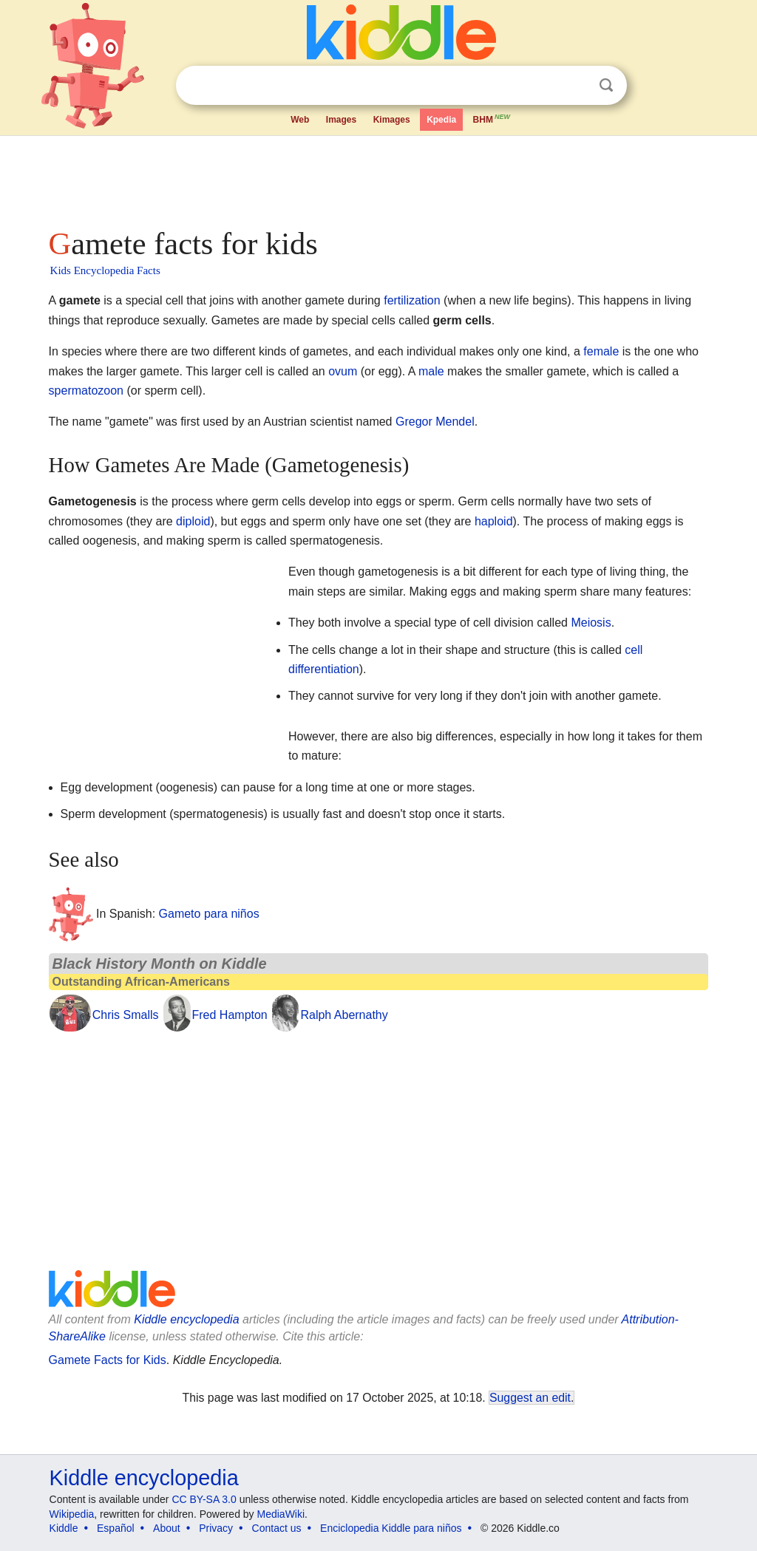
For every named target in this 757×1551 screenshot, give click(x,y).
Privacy (216, 1528)
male (431, 371)
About (166, 1528)
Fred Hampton (230, 1015)
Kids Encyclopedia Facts (105, 270)
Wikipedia (72, 1514)
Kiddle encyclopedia (186, 1319)
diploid (193, 521)
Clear (575, 85)
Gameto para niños (209, 913)
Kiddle (64, 1528)
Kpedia (441, 120)
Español (116, 1528)
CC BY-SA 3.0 (204, 1499)
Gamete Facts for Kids (107, 1360)
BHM (492, 118)
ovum (342, 371)
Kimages (391, 120)
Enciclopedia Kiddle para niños (390, 1528)
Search (606, 85)
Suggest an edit (530, 1397)
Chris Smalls (125, 1015)
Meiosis (591, 622)
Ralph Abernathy (343, 1015)
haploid (494, 521)
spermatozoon (86, 390)
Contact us (277, 1528)
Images (341, 120)
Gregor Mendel (435, 421)
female (601, 351)
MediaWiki (281, 1514)
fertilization (412, 300)
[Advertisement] (378, 177)
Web (300, 120)
